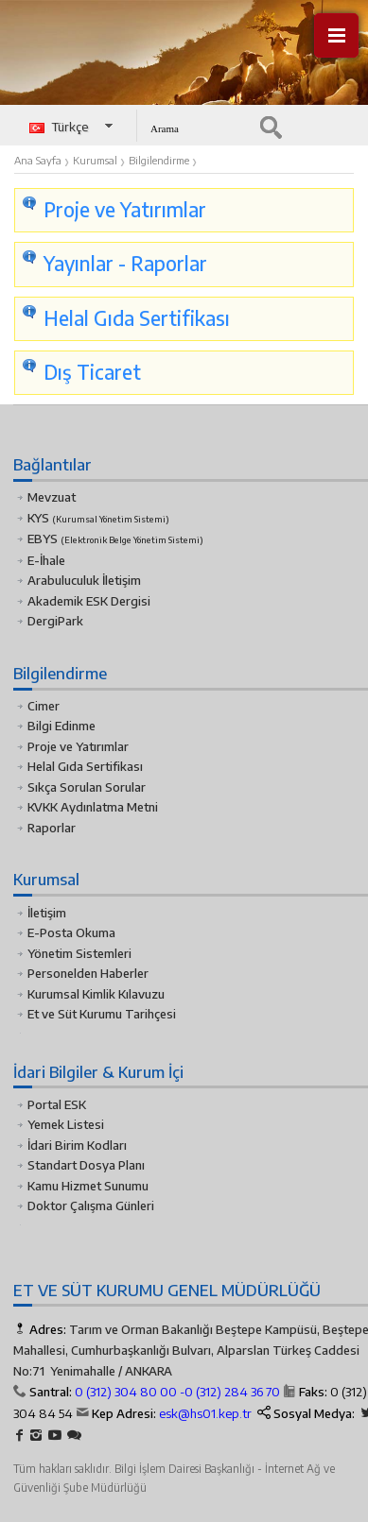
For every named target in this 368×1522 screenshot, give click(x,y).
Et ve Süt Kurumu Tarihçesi (101, 1013)
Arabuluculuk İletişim (84, 580)
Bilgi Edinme (61, 725)
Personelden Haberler (88, 973)
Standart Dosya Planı (86, 1164)
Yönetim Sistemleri (79, 953)
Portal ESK (56, 1104)
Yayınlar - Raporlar (125, 263)
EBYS (115, 538)
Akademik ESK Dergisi (88, 600)
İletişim (46, 912)
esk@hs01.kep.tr (205, 1413)
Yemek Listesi (65, 1124)
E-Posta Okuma (71, 932)
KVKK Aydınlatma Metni (92, 806)
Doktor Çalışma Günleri (90, 1205)
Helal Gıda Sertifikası (137, 318)
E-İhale (46, 560)
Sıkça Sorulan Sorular (86, 787)
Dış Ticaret (92, 372)
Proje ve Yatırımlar (78, 746)
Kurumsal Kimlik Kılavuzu (96, 993)
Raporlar (51, 827)
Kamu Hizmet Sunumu (88, 1185)
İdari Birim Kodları (77, 1145)
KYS (98, 517)
